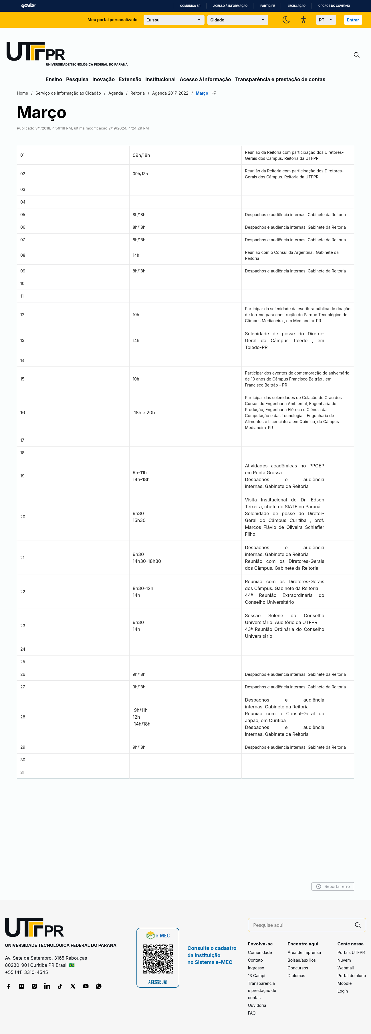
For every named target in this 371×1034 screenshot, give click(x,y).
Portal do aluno (352, 975)
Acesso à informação (230, 5)
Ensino (54, 79)
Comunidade (260, 952)
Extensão (130, 79)
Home (51, 93)
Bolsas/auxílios (302, 960)
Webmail (346, 968)
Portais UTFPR (351, 952)
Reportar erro (304, 886)
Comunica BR (190, 5)
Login (343, 991)
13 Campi (256, 975)
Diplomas (296, 975)
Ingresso (256, 968)
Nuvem (344, 960)
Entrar (353, 19)
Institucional (160, 79)
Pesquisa (77, 79)
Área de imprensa (304, 952)
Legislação (296, 5)
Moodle (345, 983)
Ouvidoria (257, 1005)
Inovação (103, 79)
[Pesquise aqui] (301, 925)
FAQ (252, 1013)
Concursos (298, 968)
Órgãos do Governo (334, 5)
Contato (255, 960)
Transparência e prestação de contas (280, 79)
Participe (267, 5)
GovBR (28, 6)
